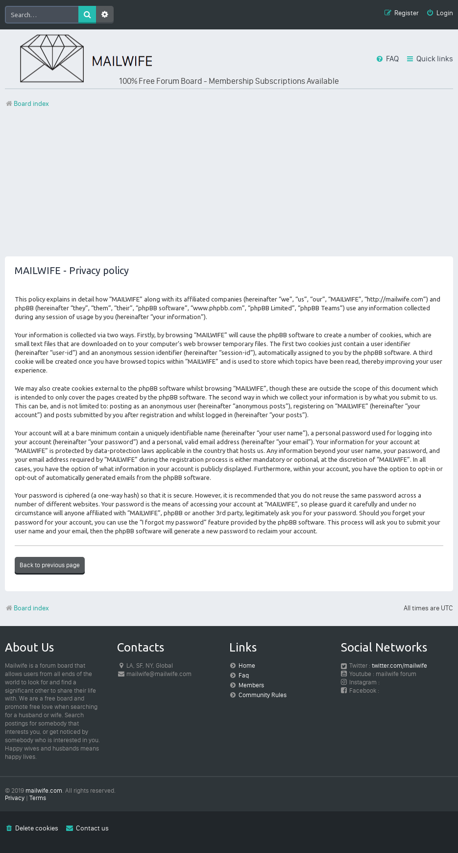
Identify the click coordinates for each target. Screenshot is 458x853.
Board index (27, 608)
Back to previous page (50, 565)
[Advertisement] (229, 187)
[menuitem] (439, 13)
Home (247, 665)
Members (251, 685)
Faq (244, 675)
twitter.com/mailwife (399, 665)
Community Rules (263, 695)
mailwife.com (43, 790)
